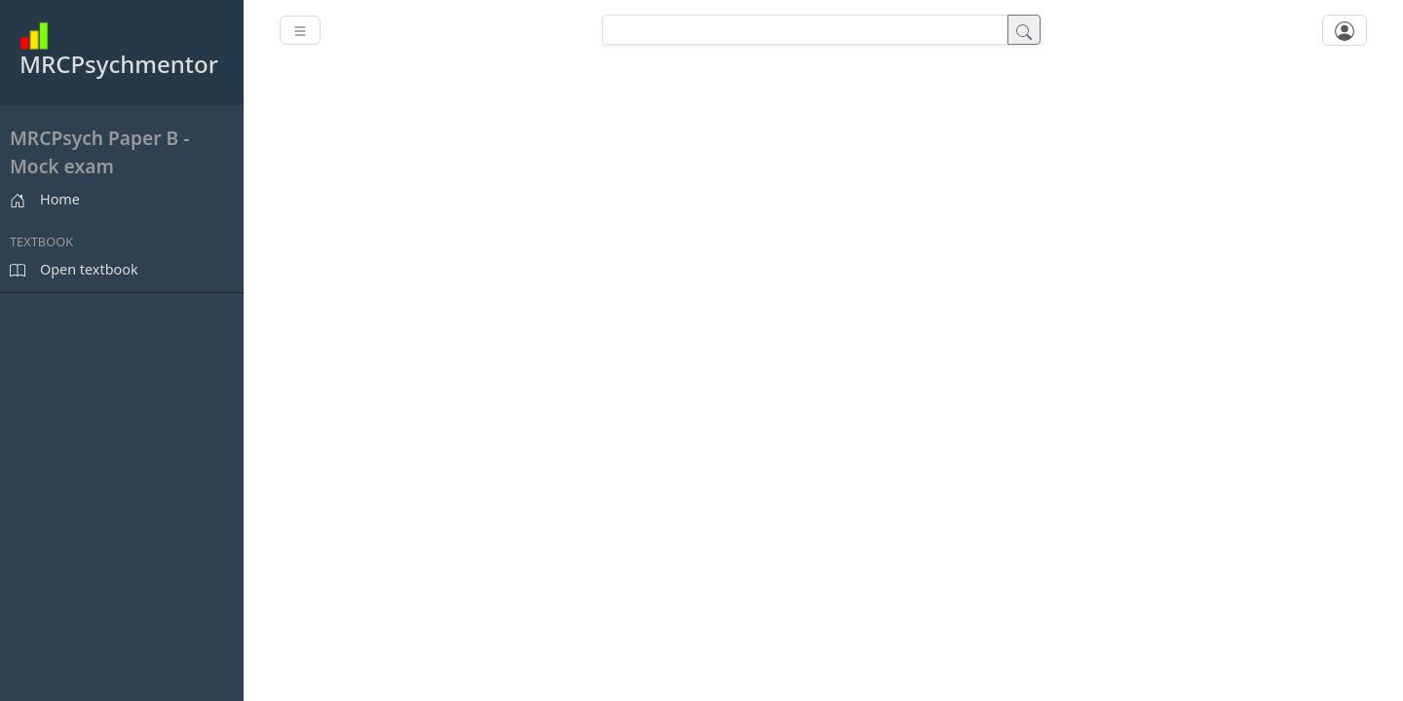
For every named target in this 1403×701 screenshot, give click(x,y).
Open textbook (74, 269)
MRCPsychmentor (118, 50)
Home (45, 199)
